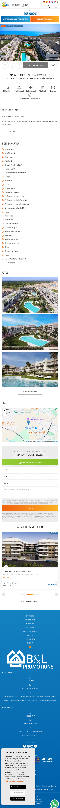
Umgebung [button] (30, 635)
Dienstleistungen (30, 631)
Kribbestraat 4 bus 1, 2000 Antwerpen (30, 731)
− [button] (4, 414)
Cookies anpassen (18, 793)
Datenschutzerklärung (19, 502)
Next (58, 42)
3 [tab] (36, 594)
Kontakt (30, 643)
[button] (19, 65)
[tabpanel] (30, 560)
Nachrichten (30, 639)
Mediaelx (40, 789)
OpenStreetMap (40, 441)
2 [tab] (30, 594)
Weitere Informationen (14, 781)
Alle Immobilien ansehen (30, 602)
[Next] (56, 594)
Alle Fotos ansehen (35, 65)
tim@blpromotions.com (30, 723)
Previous (2, 42)
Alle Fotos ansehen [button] (30, 391)
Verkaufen (30, 628)
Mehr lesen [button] (11, 132)
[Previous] (3, 594)
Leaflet (27, 441)
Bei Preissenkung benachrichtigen (15, 19)
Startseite (30, 616)
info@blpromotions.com (30, 688)
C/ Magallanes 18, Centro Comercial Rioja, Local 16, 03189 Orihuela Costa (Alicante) (30, 696)
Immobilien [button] (30, 624)
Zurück (53, 65)
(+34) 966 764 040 (30, 681)
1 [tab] (24, 594)
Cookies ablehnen (18, 799)
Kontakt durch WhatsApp (30, 462)
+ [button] (4, 410)
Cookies (38, 786)
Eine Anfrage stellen (44, 19)
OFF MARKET (48, 789)
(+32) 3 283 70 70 (30, 716)
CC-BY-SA (55, 441)
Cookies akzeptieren (17, 787)
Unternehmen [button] (30, 620)
